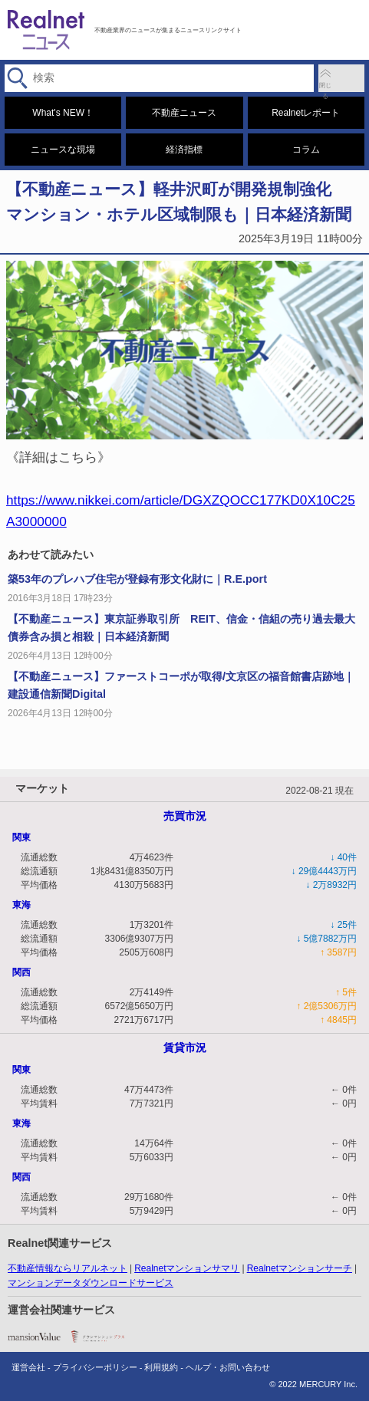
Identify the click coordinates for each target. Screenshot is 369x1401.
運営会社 (28, 1367)
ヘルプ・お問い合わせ (228, 1367)
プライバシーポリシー (95, 1367)
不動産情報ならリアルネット (67, 1268)
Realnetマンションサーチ (299, 1268)
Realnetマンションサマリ (186, 1268)
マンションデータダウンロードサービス (90, 1283)
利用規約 (161, 1367)
